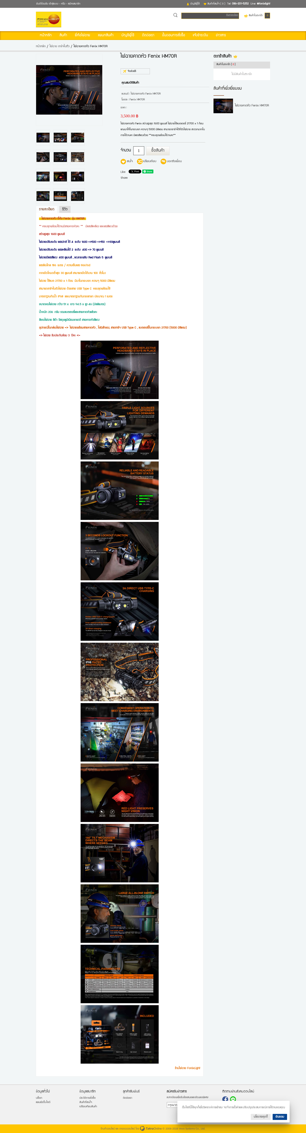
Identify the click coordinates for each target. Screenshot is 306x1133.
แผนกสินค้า (106, 35)
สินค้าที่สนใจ (216, 4)
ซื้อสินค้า (158, 151)
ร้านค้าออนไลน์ (108, 1129)
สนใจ (130, 161)
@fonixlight (263, 4)
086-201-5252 (240, 4)
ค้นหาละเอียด (232, 15)
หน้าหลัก (46, 35)
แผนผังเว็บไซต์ (43, 1102)
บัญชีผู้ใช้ (195, 4)
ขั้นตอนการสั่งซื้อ (173, 35)
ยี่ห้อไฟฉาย (82, 35)
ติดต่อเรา (148, 35)
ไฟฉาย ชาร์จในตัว (60, 46)
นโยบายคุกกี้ (261, 1117)
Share (124, 178)
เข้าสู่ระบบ (53, 4)
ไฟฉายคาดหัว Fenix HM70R (252, 105)
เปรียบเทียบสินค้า (88, 1107)
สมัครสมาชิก (74, 4)
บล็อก (39, 1098)
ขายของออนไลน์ (127, 1129)
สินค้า (63, 35)
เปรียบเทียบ (149, 161)
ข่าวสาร (221, 35)
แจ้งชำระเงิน (200, 35)
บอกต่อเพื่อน (174, 161)
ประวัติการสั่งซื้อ (87, 1098)
